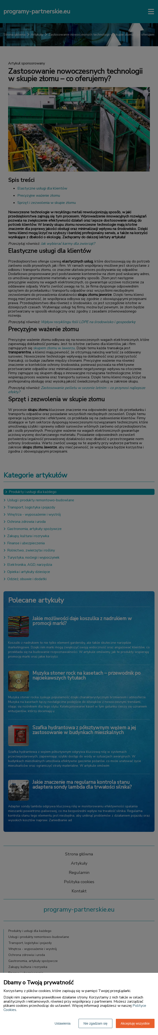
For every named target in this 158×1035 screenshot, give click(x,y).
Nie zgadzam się (95, 1023)
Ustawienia (62, 1023)
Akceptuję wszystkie (135, 1023)
